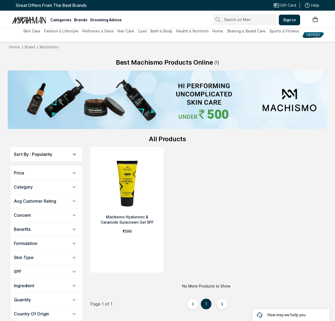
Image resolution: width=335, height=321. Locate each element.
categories (60, 20)
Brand (30, 47)
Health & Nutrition (192, 31)
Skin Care (31, 31)
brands (80, 20)
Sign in (289, 20)
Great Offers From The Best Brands (51, 5)
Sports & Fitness (284, 31)
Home (217, 31)
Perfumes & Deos (98, 31)
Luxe (142, 31)
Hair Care (125, 31)
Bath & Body (161, 31)
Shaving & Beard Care (246, 31)
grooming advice (106, 20)
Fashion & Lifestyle (61, 31)
